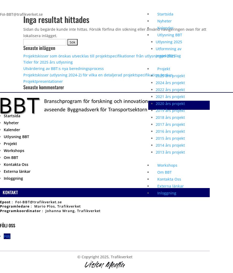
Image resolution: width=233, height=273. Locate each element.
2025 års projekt (170, 75)
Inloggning (166, 193)
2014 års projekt (170, 145)
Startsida (165, 14)
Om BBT (164, 172)
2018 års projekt (170, 117)
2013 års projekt (170, 152)
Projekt (163, 68)
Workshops (167, 165)
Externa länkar (170, 186)
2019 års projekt (170, 110)
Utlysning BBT (169, 34)
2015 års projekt (170, 138)
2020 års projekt (170, 103)
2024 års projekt (170, 82)
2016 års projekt (170, 131)
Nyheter (164, 21)
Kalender (165, 27)
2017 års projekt (170, 124)
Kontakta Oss (169, 179)
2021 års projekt (170, 96)
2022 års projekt (170, 89)
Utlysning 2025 (169, 41)
